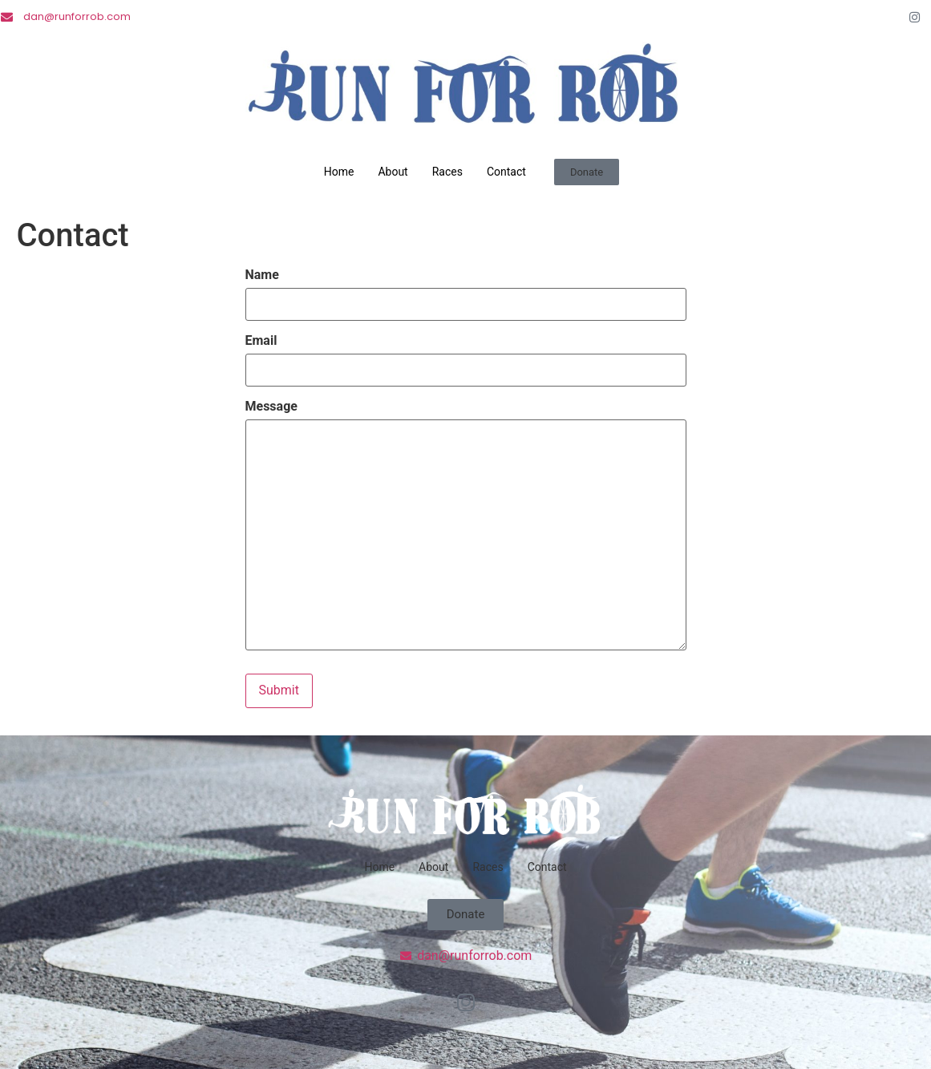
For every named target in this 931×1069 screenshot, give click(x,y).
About (392, 171)
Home (339, 171)
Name (262, 275)
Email (261, 340)
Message (271, 405)
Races (447, 171)
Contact (506, 171)
